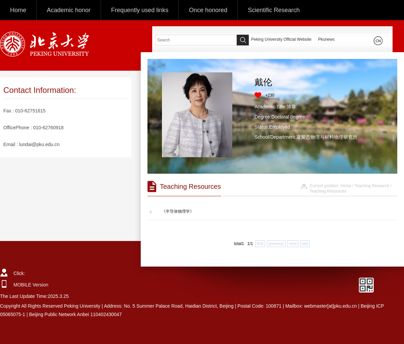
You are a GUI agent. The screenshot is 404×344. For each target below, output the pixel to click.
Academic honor (69, 10)
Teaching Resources (328, 191)
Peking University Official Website (281, 39)
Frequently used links (139, 10)
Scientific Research (274, 10)
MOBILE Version (30, 284)
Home (18, 10)
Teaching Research (372, 185)
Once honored (208, 10)
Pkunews (326, 39)
